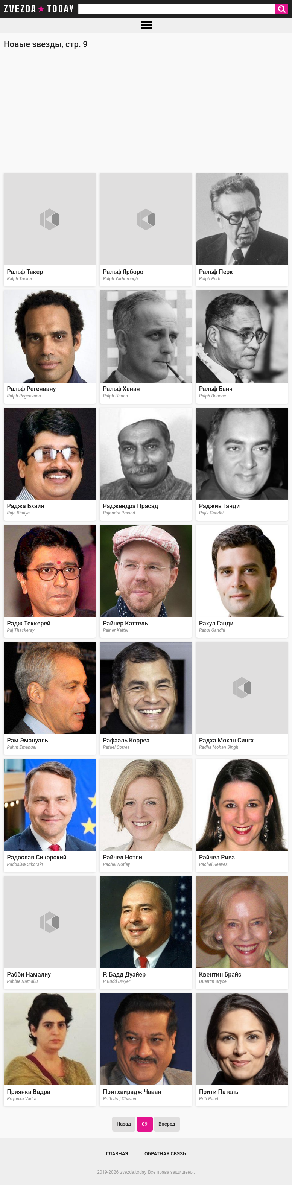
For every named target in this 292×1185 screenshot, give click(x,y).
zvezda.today (133, 1172)
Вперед (166, 1124)
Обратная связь (165, 1153)
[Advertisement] (146, 114)
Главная (117, 1153)
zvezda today (39, 9)
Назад (124, 1124)
